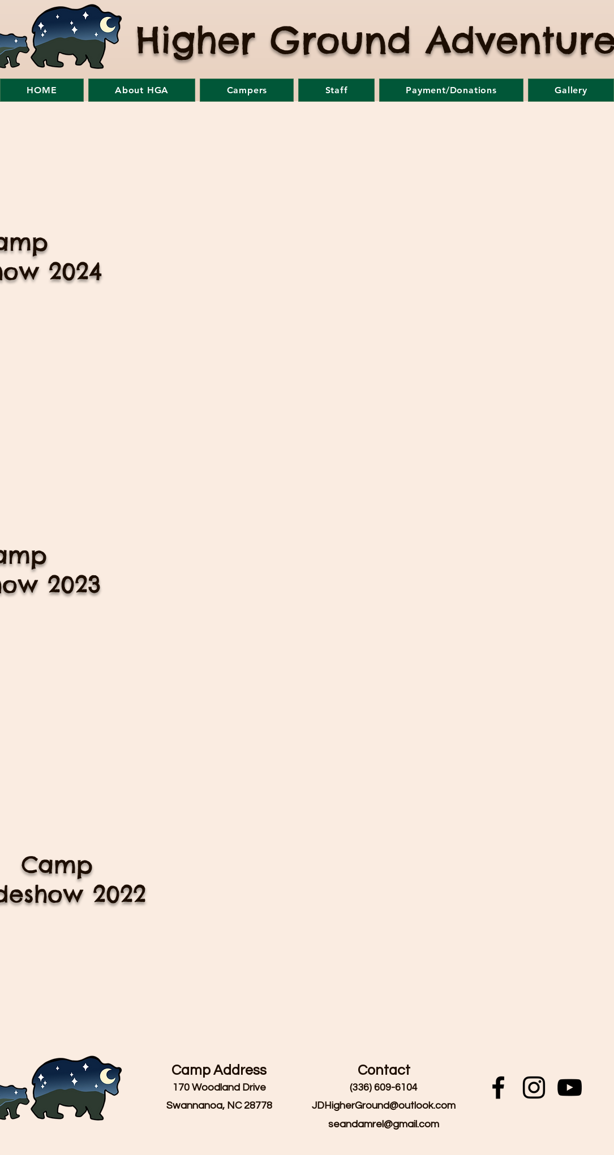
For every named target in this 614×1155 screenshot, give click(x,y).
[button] (142, 90)
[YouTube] (570, 1087)
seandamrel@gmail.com (383, 1124)
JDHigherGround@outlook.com (384, 1105)
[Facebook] (498, 1087)
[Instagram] (534, 1087)
